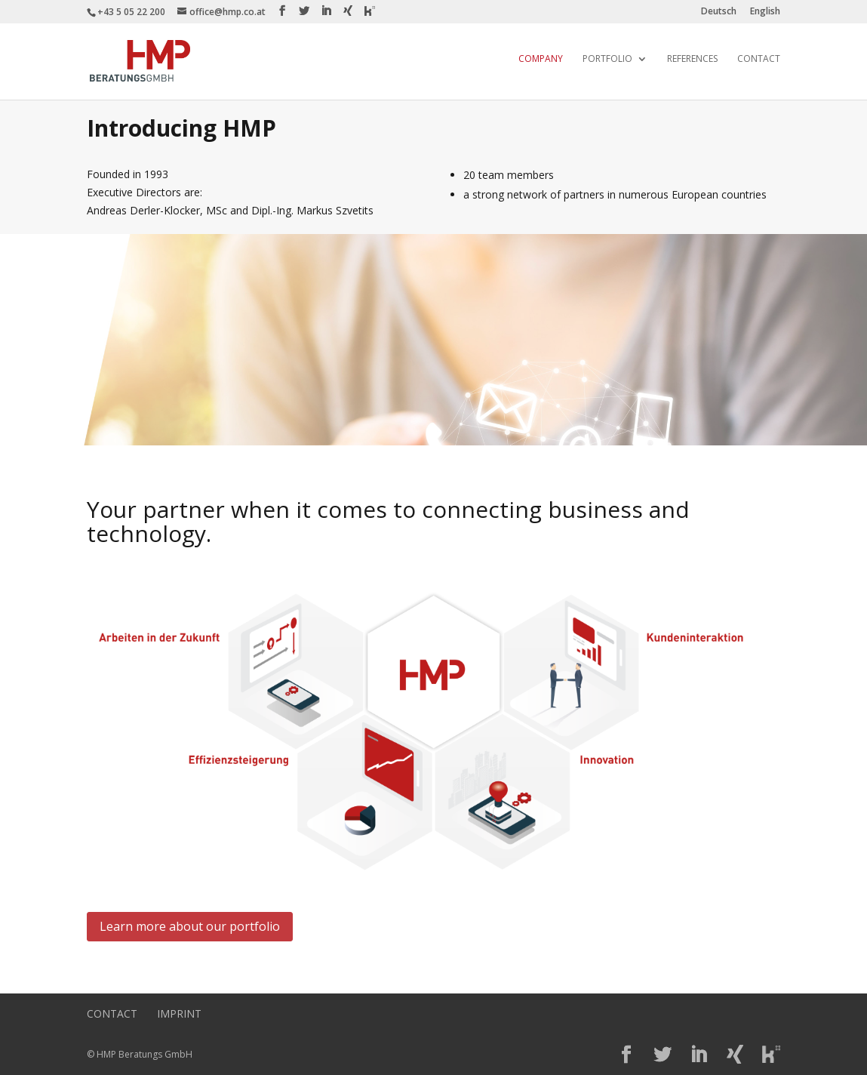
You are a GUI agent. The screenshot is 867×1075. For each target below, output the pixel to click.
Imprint (179, 1013)
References (692, 59)
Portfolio (607, 59)
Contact (758, 59)
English (765, 12)
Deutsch (718, 12)
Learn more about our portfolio (190, 926)
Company (540, 59)
